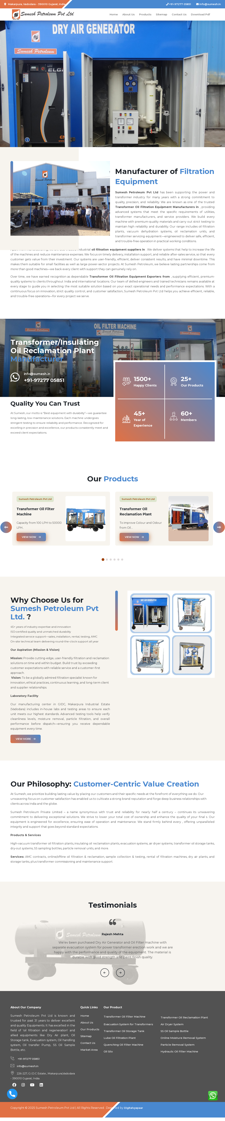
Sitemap (161, 14)
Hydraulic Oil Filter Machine (179, 1055)
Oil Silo (108, 1055)
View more (25, 738)
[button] (17, 84)
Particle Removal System (177, 1048)
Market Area (89, 1053)
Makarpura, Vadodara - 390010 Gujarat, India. (35, 4)
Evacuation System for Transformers (128, 1027)
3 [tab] (111, 559)
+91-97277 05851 (178, 4)
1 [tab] (103, 559)
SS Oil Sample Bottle (175, 1034)
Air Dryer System (172, 1027)
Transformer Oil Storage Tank (124, 1034)
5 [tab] (118, 559)
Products (144, 14)
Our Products (89, 1032)
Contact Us (178, 14)
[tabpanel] (61, 521)
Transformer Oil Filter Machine (124, 1020)
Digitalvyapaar (134, 1111)
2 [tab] (107, 559)
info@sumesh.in (208, 4)
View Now (31, 537)
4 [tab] (114, 559)
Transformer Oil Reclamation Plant (184, 1021)
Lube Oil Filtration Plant (120, 1041)
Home (113, 14)
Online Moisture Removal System (183, 1041)
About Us (128, 14)
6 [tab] (122, 559)
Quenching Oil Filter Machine (123, 1048)
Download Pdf (200, 14)
